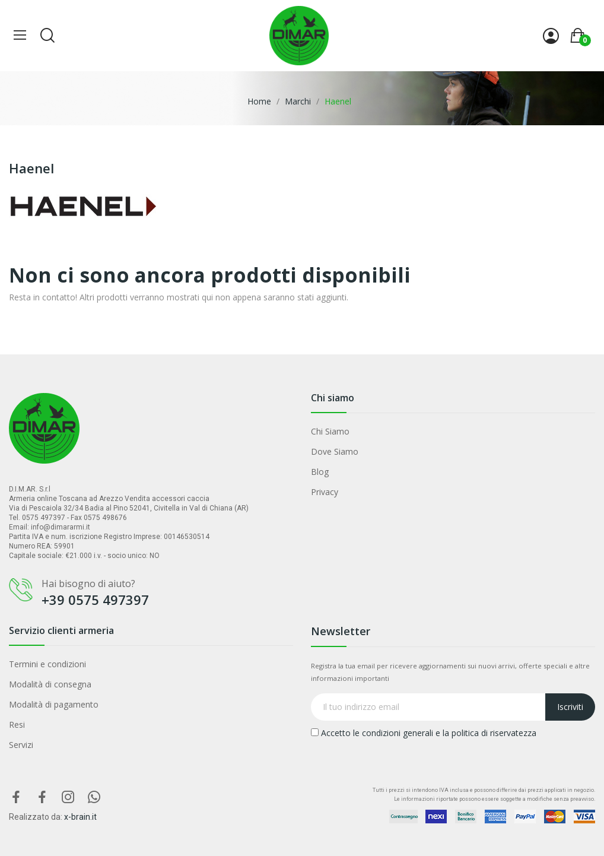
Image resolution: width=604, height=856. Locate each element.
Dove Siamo (334, 451)
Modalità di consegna (50, 684)
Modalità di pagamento (53, 704)
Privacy (324, 491)
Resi (17, 724)
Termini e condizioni (47, 664)
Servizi (21, 744)
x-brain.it (80, 817)
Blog (320, 471)
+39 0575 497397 (95, 599)
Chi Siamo (330, 431)
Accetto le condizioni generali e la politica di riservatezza (423, 732)
